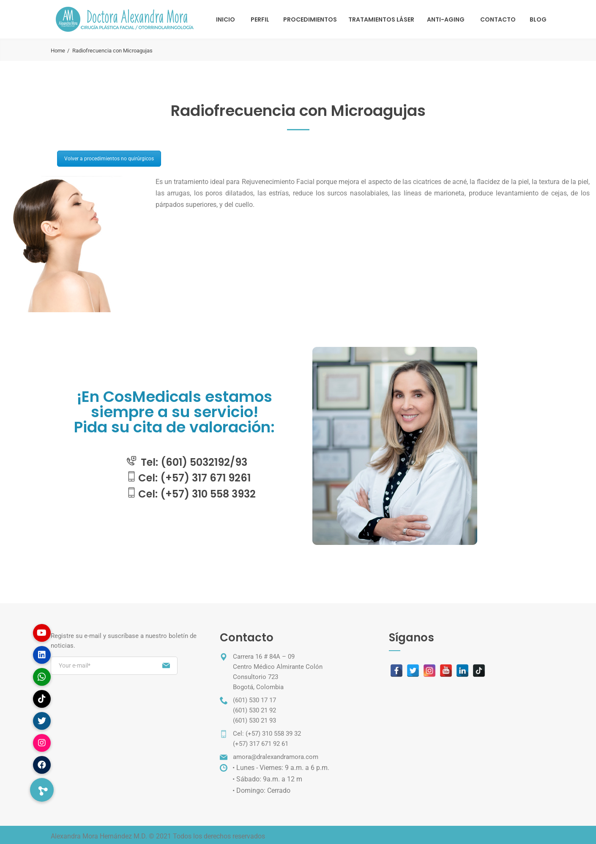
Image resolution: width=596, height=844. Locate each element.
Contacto (498, 19)
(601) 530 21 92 (254, 710)
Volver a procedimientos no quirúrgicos (109, 159)
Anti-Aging (446, 19)
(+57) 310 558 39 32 (273, 733)
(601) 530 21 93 (254, 720)
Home (58, 50)
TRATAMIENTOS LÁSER (381, 19)
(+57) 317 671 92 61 (260, 744)
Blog (538, 19)
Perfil (260, 19)
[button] (42, 790)
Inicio (225, 19)
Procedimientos (310, 19)
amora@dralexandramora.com (275, 757)
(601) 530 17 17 (254, 700)
